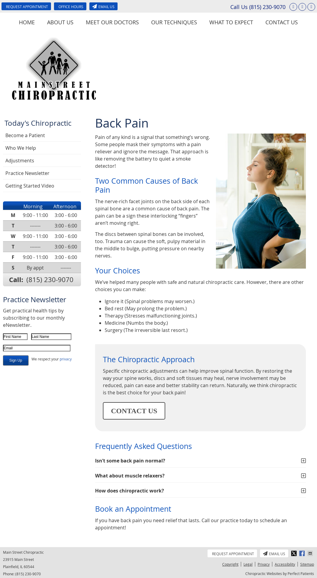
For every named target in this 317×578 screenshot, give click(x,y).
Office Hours (70, 6)
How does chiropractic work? (129, 490)
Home (27, 22)
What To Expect (231, 22)
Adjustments (19, 160)
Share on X (294, 553)
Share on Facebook (302, 553)
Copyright (230, 564)
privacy (66, 359)
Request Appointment (27, 6)
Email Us (103, 6)
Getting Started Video (29, 185)
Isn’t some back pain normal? (130, 460)
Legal (248, 564)
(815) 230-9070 (267, 7)
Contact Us (281, 22)
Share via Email (310, 553)
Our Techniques (174, 22)
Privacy (264, 564)
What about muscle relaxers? (130, 475)
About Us (60, 22)
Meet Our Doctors (112, 22)
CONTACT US (134, 411)
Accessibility (285, 564)
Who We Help (20, 148)
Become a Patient (25, 135)
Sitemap (307, 564)
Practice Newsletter (27, 173)
